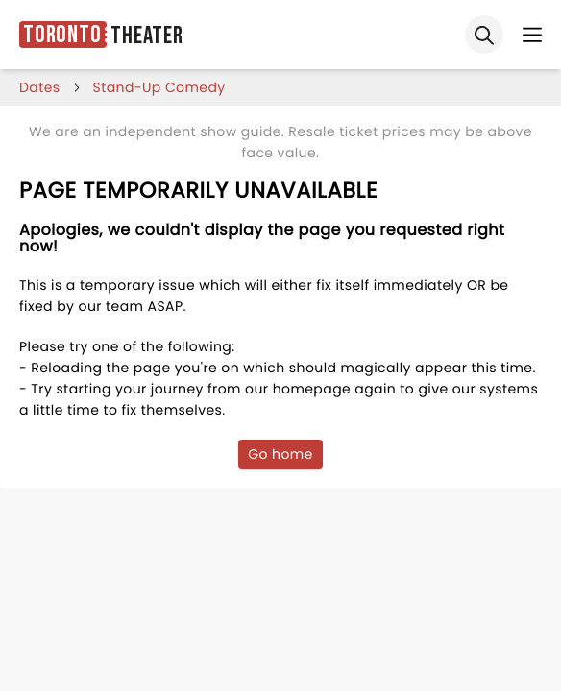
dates (40, 87)
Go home (280, 454)
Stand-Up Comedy (159, 87)
